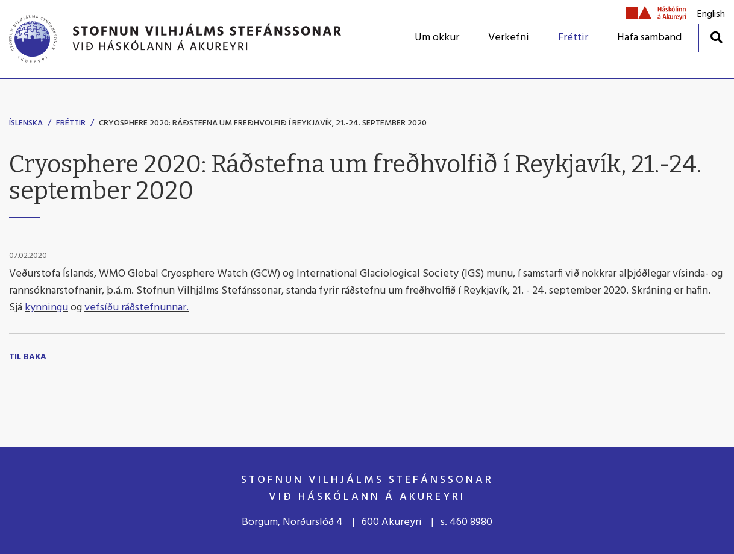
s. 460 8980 (466, 522)
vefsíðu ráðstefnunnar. (136, 307)
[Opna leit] (716, 37)
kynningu (46, 307)
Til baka (27, 357)
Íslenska (26, 123)
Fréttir (71, 123)
